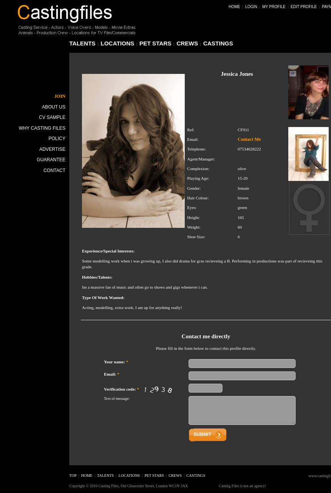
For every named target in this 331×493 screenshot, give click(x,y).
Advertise (52, 149)
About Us (53, 107)
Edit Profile (304, 7)
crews (187, 43)
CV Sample (52, 117)
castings (218, 43)
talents (82, 43)
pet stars (155, 43)
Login (251, 7)
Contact (54, 170)
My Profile (274, 7)
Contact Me (249, 139)
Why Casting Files (42, 128)
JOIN (59, 96)
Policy (56, 138)
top (73, 475)
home (86, 475)
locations (117, 43)
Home (234, 7)
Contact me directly (206, 336)
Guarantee (51, 159)
